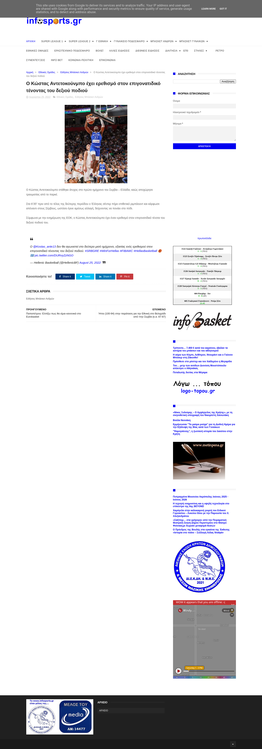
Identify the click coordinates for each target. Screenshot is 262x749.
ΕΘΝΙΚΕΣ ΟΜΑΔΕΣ (37, 50)
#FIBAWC (126, 250)
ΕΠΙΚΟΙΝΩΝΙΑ (107, 60)
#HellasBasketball (145, 250)
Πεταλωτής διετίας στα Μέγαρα (190, 372)
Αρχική (29, 72)
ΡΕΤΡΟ (220, 50)
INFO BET (57, 60)
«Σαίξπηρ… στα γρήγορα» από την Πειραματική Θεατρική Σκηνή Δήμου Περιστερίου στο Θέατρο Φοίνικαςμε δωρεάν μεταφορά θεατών (200, 523)
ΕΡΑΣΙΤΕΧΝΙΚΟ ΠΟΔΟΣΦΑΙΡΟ (72, 50)
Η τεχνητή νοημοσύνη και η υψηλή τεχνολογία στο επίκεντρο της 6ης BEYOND (201, 505)
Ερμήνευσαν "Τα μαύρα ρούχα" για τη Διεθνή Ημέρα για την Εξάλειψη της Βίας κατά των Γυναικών (204, 426)
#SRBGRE (92, 250)
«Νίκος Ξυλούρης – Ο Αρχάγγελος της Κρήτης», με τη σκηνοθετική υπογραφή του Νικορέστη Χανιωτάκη (202, 414)
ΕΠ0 (185, 50)
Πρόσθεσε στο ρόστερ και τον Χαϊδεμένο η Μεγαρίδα (202, 361)
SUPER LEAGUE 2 (79, 41)
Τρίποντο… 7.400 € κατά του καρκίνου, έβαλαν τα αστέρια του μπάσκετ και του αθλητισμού (200, 349)
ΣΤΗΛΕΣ (199, 50)
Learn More (208, 8)
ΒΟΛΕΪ (99, 50)
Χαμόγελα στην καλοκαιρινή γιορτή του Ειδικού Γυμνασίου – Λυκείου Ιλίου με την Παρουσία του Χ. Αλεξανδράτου (201, 513)
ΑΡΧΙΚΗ (30, 41)
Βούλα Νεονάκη (182, 420)
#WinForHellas (109, 250)
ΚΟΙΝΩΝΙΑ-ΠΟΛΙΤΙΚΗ (81, 60)
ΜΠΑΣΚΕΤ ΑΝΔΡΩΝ (161, 41)
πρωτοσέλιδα (204, 238)
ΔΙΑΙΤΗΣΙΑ (171, 50)
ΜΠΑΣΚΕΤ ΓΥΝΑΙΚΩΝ (192, 41)
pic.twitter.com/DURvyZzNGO (54, 255)
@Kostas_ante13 (44, 246)
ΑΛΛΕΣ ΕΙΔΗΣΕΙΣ (119, 50)
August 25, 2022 (90, 262)
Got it (223, 8)
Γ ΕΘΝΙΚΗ (102, 41)
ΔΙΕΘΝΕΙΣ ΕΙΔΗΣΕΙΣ (148, 50)
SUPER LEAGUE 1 (52, 41)
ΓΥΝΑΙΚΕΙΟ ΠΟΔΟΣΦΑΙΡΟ (129, 41)
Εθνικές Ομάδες (47, 72)
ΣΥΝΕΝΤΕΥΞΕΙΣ (35, 60)
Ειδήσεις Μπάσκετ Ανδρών (74, 72)
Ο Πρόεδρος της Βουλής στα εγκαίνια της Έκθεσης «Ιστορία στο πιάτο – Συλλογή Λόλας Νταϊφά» (201, 531)
